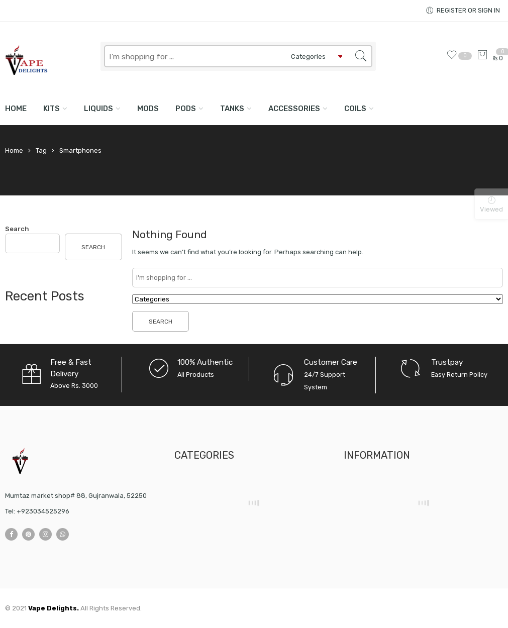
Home (16, 108)
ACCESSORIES (294, 108)
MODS (148, 108)
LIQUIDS (98, 108)
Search (17, 229)
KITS (51, 108)
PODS (185, 108)
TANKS (232, 108)
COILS (355, 108)
